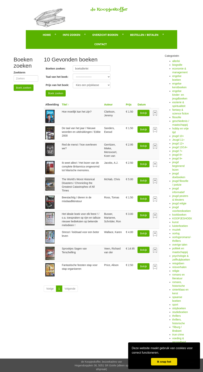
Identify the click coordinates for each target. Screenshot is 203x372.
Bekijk (143, 112)
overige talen (179, 244)
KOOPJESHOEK (182, 218)
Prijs (129, 104)
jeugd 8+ (177, 154)
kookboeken (179, 214)
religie (175, 270)
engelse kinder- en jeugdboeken (179, 95)
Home (47, 35)
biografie (177, 64)
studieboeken (180, 312)
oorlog (176, 233)
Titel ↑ (65, 104)
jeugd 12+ (178, 143)
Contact (100, 44)
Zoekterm (19, 72)
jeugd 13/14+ (179, 147)
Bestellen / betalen (144, 35)
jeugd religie (179, 203)
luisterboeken (180, 225)
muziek (176, 229)
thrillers (176, 315)
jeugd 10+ (178, 135)
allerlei (176, 61)
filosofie (176, 117)
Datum (142, 104)
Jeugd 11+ (178, 139)
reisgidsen (178, 263)
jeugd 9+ (177, 158)
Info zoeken (71, 35)
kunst (175, 222)
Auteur (108, 104)
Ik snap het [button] (164, 361)
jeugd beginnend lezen (178, 166)
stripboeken (179, 308)
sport (175, 304)
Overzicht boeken (105, 35)
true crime (178, 334)
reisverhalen (179, 267)
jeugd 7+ (177, 150)
